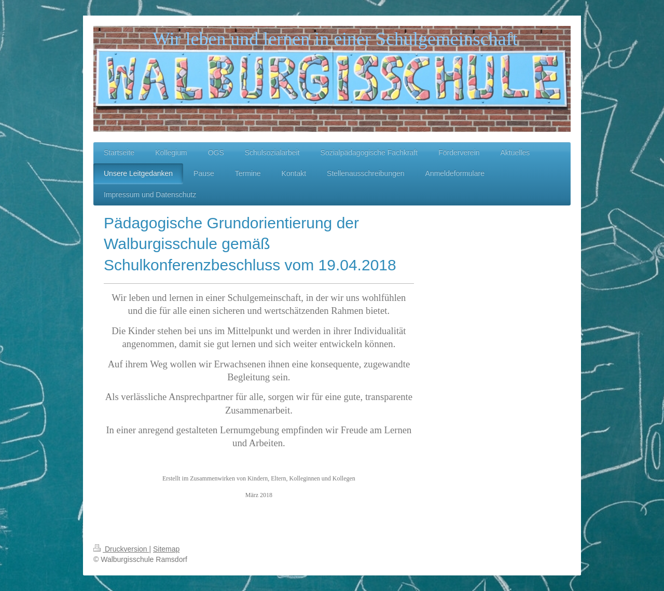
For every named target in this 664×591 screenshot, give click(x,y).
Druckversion (121, 549)
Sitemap (166, 549)
